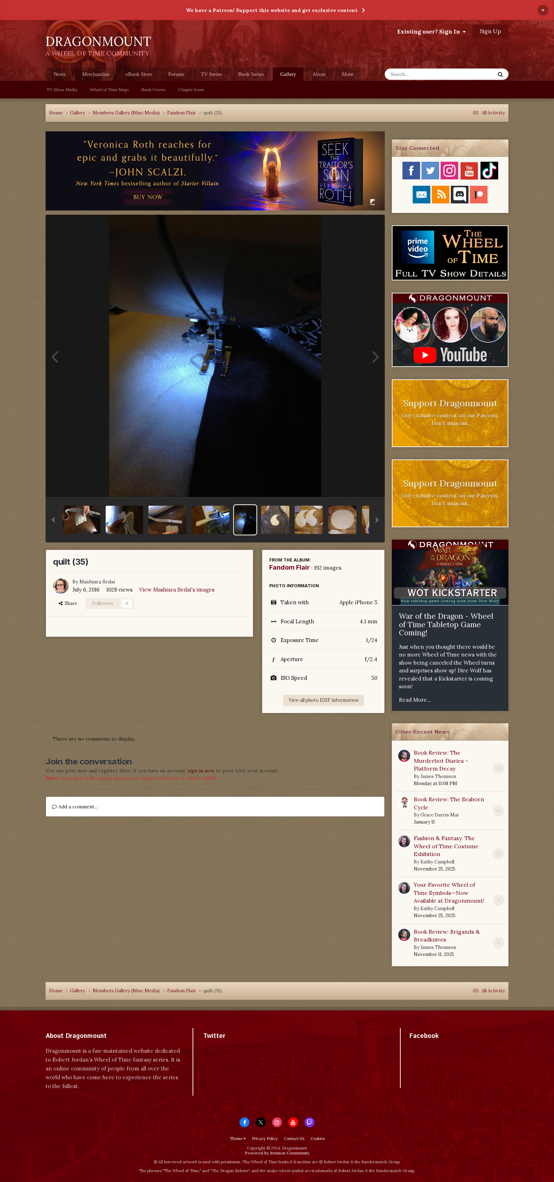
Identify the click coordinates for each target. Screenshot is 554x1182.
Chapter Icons (191, 89)
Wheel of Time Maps (109, 89)
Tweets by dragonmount (234, 1048)
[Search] (421, 74)
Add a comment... (75, 806)
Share (68, 603)
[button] (53, 520)
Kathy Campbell (437, 862)
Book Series (251, 74)
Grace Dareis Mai (439, 815)
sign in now (201, 770)
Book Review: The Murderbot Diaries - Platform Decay (441, 760)
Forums (176, 74)
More (348, 74)
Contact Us (294, 1138)
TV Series (211, 74)
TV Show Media (62, 89)
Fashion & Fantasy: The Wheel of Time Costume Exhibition (446, 845)
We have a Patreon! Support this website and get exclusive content (272, 10)
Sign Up (490, 31)
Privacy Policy (265, 1138)
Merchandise (95, 74)
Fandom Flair (289, 567)
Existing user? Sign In (431, 31)
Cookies (318, 1138)
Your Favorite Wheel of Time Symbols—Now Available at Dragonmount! (449, 892)
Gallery (288, 76)
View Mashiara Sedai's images (176, 589)
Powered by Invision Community (277, 1153)
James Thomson (438, 776)
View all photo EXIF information (323, 700)
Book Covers (154, 89)
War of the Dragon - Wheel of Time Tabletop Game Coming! (446, 624)
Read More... (415, 699)
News (60, 74)
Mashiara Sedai (97, 581)
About (319, 74)
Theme (238, 1138)
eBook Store (139, 74)
